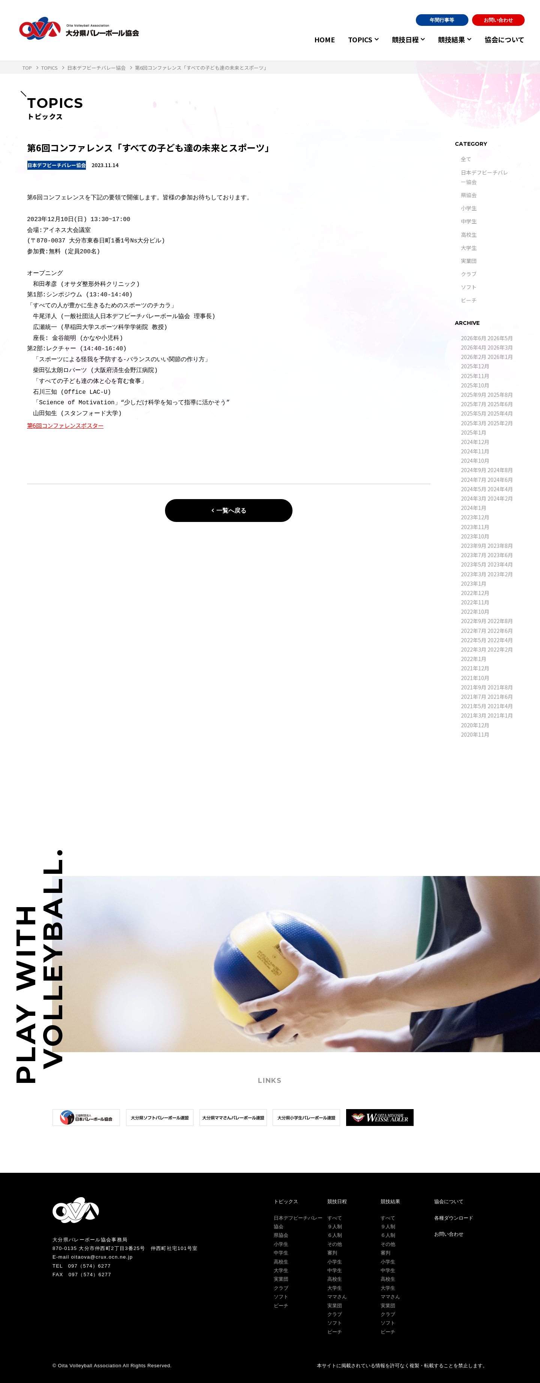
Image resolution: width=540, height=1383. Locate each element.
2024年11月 (475, 451)
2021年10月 (475, 678)
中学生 (469, 221)
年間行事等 (442, 20)
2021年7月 (473, 696)
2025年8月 (500, 394)
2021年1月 (500, 715)
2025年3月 (473, 423)
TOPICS (353, 39)
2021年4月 (500, 706)
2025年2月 (500, 423)
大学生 (469, 247)
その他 (334, 1244)
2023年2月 (500, 574)
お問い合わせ (498, 20)
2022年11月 (475, 602)
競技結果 (449, 39)
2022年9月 (473, 621)
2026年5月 (500, 338)
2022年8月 (500, 621)
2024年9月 (473, 470)
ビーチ (469, 300)
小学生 (469, 208)
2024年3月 (473, 498)
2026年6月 (473, 338)
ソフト (469, 287)
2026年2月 (473, 356)
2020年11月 (475, 734)
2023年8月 (500, 545)
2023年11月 (475, 527)
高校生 (469, 234)
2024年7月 (473, 479)
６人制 (334, 1235)
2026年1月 (500, 356)
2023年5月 (473, 564)
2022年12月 (475, 593)
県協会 (469, 195)
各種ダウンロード (453, 1218)
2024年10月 (475, 460)
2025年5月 (473, 413)
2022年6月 (500, 630)
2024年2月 (500, 498)
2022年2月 (500, 649)
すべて (334, 1218)
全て (466, 159)
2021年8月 (500, 687)
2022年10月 (475, 611)
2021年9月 (473, 687)
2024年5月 (473, 489)
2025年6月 (500, 404)
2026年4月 (473, 347)
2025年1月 (473, 432)
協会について (504, 39)
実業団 (469, 261)
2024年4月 (500, 489)
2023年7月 (473, 555)
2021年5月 (473, 706)
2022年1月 (473, 658)
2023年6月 (500, 555)
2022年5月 (473, 640)
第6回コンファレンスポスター (67, 425)
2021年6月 (500, 696)
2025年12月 (475, 366)
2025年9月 (473, 394)
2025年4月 (500, 413)
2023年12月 (475, 517)
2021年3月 (473, 715)
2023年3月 (473, 574)
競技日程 (400, 39)
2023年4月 (500, 564)
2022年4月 (500, 640)
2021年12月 (475, 668)
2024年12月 (475, 442)
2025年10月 (475, 385)
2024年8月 (500, 470)
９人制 (334, 1226)
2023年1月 (473, 583)
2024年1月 (473, 507)
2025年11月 (475, 376)
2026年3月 (500, 347)
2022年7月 (473, 630)
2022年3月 (473, 649)
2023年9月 (473, 545)
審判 (332, 1253)
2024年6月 (500, 479)
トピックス (286, 1201)
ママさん (337, 1296)
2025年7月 (473, 404)
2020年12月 (475, 725)
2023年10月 (475, 536)
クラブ (469, 274)
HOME (317, 39)
